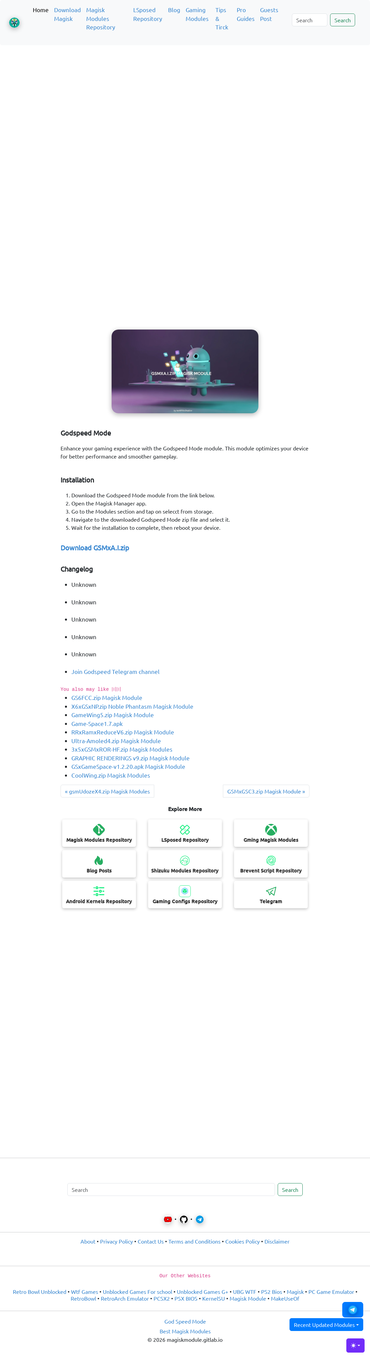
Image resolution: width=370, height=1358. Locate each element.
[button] (352, 1309)
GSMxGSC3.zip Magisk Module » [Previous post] (266, 791)
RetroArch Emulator (125, 1298)
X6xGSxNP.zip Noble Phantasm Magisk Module (132, 706)
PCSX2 (162, 1298)
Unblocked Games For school (137, 1291)
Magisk (295, 1291)
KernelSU (213, 1298)
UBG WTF (244, 1291)
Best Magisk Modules (185, 1331)
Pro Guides (246, 14)
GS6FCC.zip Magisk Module (106, 697)
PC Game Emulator (331, 1291)
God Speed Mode (185, 1321)
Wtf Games (84, 1291)
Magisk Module (248, 1298)
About (87, 1241)
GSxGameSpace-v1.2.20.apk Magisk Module (128, 766)
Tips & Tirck (221, 18)
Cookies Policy (242, 1241)
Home (41, 9)
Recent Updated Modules (324, 1324)
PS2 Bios (271, 1291)
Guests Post (269, 14)
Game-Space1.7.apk (97, 723)
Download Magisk (67, 14)
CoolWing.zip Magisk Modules (110, 775)
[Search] (309, 20)
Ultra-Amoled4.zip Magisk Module (116, 740)
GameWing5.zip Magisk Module (112, 714)
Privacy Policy (116, 1241)
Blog (174, 9)
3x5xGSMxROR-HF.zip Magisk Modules (121, 749)
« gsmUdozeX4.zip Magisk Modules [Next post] (107, 791)
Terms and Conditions (194, 1241)
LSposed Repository (147, 14)
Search (342, 20)
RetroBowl (83, 1298)
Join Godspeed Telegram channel (115, 671)
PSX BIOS (186, 1298)
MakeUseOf (285, 1298)
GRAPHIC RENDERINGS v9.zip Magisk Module (130, 757)
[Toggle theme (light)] (355, 1345)
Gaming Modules (197, 14)
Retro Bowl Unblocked (39, 1291)
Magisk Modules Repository (100, 18)
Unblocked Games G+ (202, 1291)
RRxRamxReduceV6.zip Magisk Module (122, 731)
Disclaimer (277, 1241)
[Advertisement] (185, 82)
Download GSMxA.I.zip (95, 547)
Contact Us (151, 1241)
